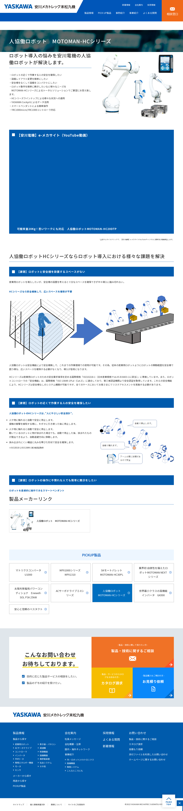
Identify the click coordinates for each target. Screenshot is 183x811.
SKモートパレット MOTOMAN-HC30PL (111, 572)
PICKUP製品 (91, 554)
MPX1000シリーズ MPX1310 (69, 572)
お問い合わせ (137, 733)
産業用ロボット (22, 744)
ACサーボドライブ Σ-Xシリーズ (70, 593)
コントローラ (21, 752)
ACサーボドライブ (23, 748)
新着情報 (126, 4)
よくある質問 (111, 740)
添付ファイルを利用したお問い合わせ (148, 754)
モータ (18, 766)
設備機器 (44, 755)
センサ (18, 770)
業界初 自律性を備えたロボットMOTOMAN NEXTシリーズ (153, 572)
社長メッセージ (73, 739)
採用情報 (151, 4)
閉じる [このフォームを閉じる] (179, 803)
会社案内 (139, 4)
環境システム (73, 767)
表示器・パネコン (48, 744)
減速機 (43, 748)
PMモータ (19, 759)
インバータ (20, 755)
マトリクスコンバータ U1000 (28, 572)
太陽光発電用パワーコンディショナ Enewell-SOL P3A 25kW (28, 593)
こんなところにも (75, 771)
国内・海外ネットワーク (77, 749)
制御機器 (44, 752)
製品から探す (20, 739)
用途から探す (20, 781)
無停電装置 (45, 759)
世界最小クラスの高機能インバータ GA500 (153, 593)
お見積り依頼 (153, 681)
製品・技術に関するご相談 (132, 651)
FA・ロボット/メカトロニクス (80, 760)
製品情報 (18, 733)
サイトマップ (18, 805)
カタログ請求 (112, 683)
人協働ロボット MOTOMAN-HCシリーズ (58, 521)
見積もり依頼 (136, 749)
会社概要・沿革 (73, 744)
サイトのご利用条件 (76, 805)
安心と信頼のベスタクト (28, 609)
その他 (43, 766)
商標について (56, 805)
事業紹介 (69, 754)
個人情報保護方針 (37, 805)
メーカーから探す (22, 776)
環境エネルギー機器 (24, 763)
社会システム (46, 763)
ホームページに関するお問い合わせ (147, 760)
